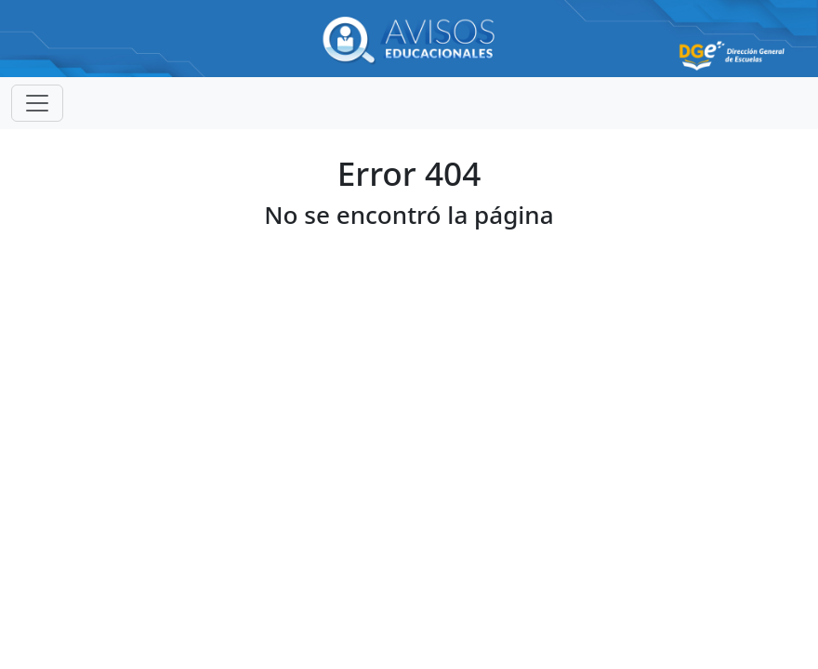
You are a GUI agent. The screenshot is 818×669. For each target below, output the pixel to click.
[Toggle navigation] (37, 103)
